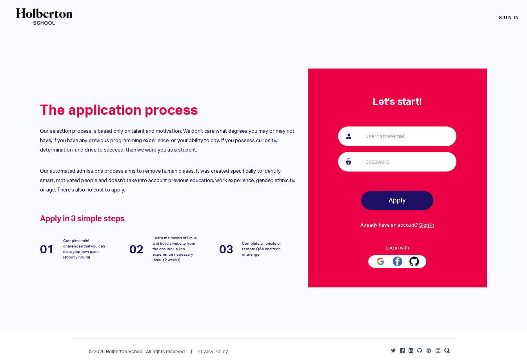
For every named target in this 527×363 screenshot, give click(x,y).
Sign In (426, 225)
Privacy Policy (213, 351)
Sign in (509, 17)
